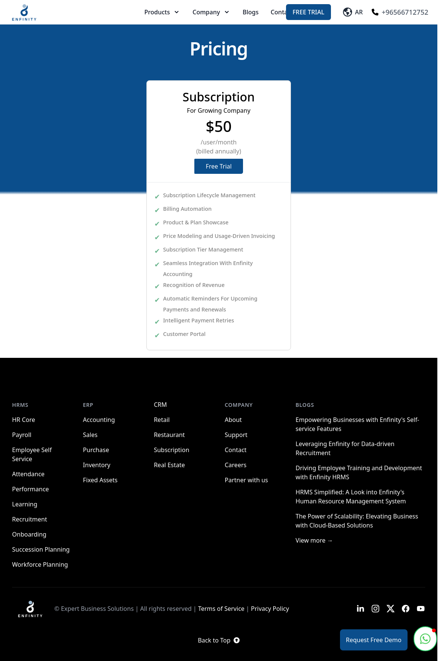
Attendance (28, 474)
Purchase (96, 450)
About (233, 420)
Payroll (21, 435)
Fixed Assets (100, 480)
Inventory (97, 465)
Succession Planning (41, 549)
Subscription (171, 450)
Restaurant (169, 435)
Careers (235, 465)
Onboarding (29, 534)
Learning (24, 504)
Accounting (99, 420)
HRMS (20, 404)
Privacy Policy (270, 608)
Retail (162, 420)
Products (163, 12)
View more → (314, 540)
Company (211, 12)
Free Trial (308, 12)
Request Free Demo (373, 640)
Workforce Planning (40, 564)
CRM (160, 404)
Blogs (250, 12)
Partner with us (246, 480)
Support (236, 435)
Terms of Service (221, 608)
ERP (88, 404)
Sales (90, 435)
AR (353, 12)
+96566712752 (400, 12)
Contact (282, 12)
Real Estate (169, 465)
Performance (30, 489)
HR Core (23, 420)
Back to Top (219, 640)
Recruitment (29, 519)
